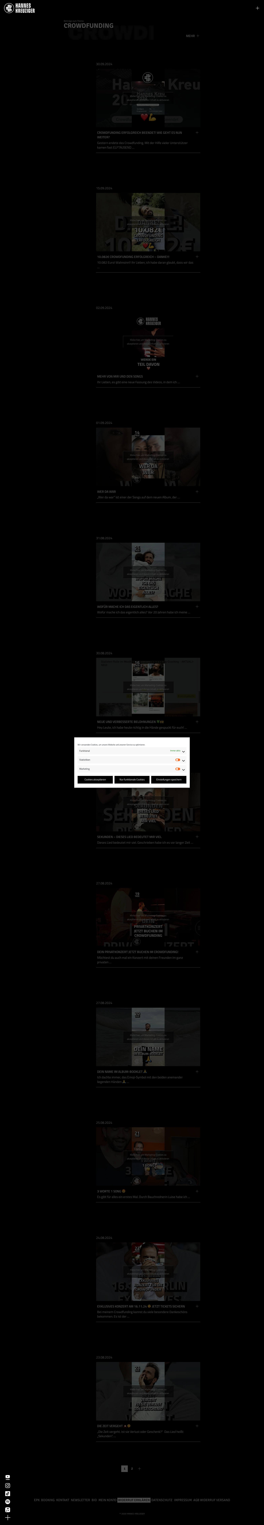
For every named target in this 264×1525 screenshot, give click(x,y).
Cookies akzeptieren (95, 780)
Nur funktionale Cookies (132, 780)
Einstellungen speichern (169, 780)
